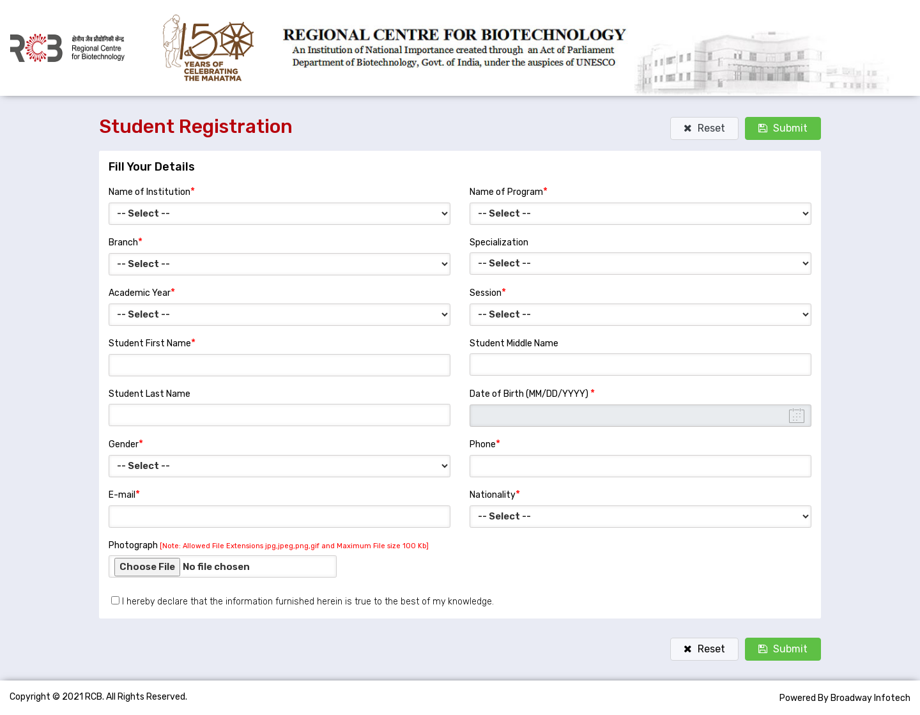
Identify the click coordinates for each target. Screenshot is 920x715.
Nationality (495, 494)
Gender (126, 444)
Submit (783, 128)
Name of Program (509, 191)
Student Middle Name (514, 343)
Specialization (499, 242)
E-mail (124, 494)
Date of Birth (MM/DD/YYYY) (532, 393)
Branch (125, 242)
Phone (485, 444)
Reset (704, 128)
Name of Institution (152, 191)
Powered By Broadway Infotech (844, 698)
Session (488, 292)
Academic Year (142, 292)
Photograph (269, 545)
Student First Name (152, 343)
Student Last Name (149, 393)
